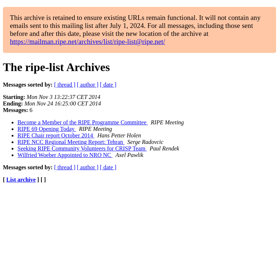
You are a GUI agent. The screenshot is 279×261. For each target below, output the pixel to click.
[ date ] (108, 85)
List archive (21, 180)
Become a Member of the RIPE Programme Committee (82, 122)
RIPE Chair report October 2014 (55, 135)
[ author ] (88, 85)
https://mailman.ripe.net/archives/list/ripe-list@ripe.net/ (87, 41)
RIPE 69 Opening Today (46, 129)
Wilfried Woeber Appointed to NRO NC (65, 155)
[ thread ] (65, 85)
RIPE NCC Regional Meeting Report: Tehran (71, 142)
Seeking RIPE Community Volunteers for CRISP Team (82, 148)
